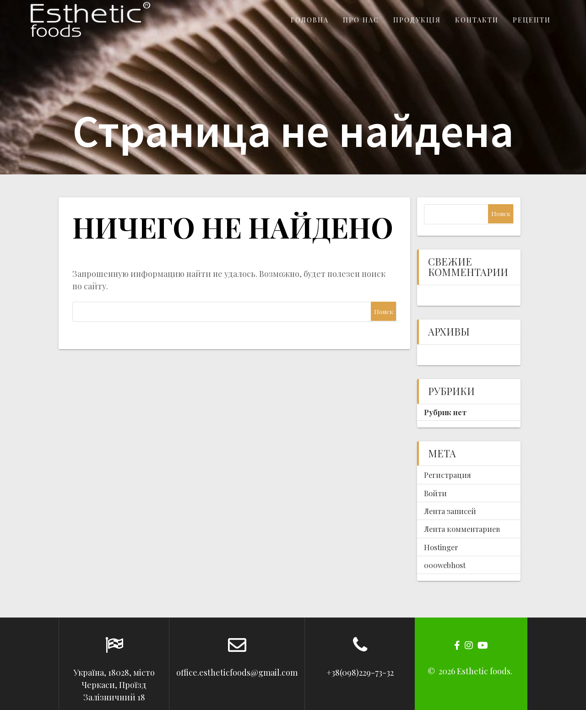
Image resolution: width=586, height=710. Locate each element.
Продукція (417, 19)
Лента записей (450, 511)
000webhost (445, 565)
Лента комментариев (462, 529)
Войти (435, 493)
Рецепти (532, 19)
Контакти (477, 19)
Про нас (361, 19)
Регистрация (447, 475)
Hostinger (441, 547)
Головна (310, 19)
